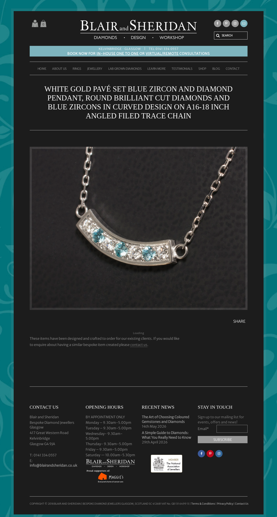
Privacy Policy (225, 503)
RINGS (77, 69)
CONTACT (232, 69)
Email (203, 429)
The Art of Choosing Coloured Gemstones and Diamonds (165, 419)
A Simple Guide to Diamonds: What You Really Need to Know (166, 435)
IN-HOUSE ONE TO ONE (118, 53)
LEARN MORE (156, 69)
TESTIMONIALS (181, 69)
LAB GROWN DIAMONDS (125, 69)
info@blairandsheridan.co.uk (53, 465)
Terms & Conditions (203, 503)
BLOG (216, 69)
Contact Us (241, 503)
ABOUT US (59, 69)
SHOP (202, 69)
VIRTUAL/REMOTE (162, 53)
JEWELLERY (94, 69)
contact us (138, 345)
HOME (42, 69)
